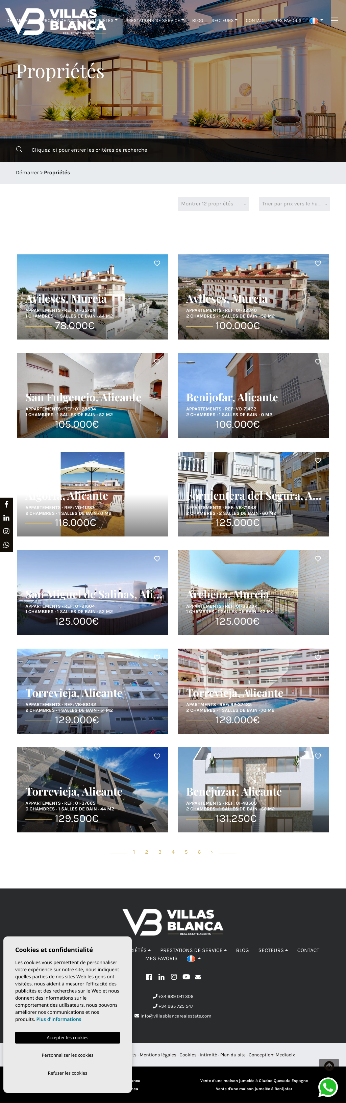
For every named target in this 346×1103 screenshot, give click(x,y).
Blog (197, 20)
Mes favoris (287, 20)
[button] (316, 20)
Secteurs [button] (223, 20)
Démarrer (18, 20)
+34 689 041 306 (173, 996)
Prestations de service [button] (153, 20)
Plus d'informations (58, 1018)
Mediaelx (285, 1055)
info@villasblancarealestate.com (172, 1016)
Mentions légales (158, 1055)
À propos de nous (58, 20)
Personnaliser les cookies (67, 1054)
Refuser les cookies (67, 1073)
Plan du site (233, 1055)
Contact (255, 20)
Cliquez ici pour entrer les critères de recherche (81, 149)
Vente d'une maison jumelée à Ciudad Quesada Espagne (254, 1081)
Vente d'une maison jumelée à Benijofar (254, 1089)
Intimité (208, 1055)
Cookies (188, 1055)
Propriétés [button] (101, 20)
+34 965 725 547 (173, 1006)
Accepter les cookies (67, 1036)
